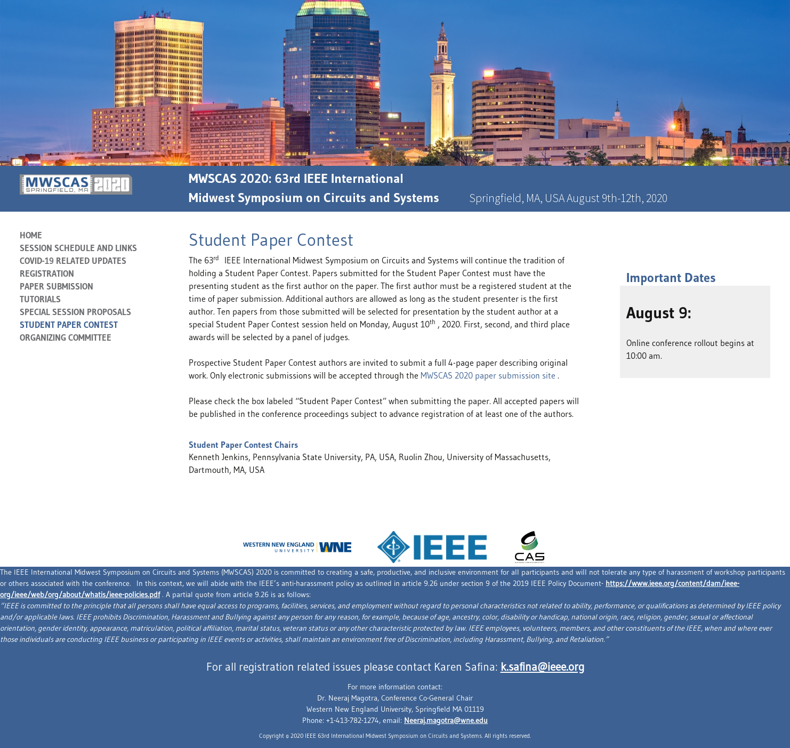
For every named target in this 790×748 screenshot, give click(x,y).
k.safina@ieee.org (542, 667)
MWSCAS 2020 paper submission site (489, 375)
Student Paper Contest (69, 324)
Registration (47, 273)
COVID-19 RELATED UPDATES (73, 260)
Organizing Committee (65, 337)
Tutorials (40, 299)
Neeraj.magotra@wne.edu (446, 720)
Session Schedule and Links (78, 248)
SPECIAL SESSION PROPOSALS (75, 312)
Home (31, 235)
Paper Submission (56, 286)
